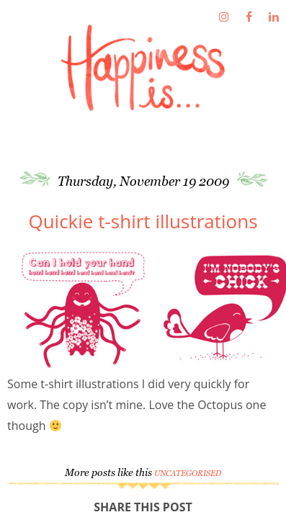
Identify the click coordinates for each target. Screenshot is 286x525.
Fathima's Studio (143, 67)
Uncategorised (187, 473)
